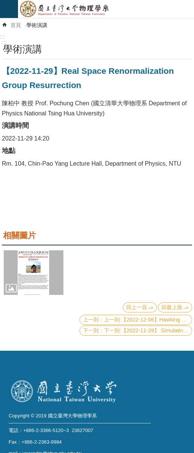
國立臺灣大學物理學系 (106, 9)
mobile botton (9, 9)
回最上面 (171, 307)
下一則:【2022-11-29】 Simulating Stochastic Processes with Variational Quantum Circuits (148, 330)
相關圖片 (19, 235)
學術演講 (36, 25)
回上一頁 (136, 307)
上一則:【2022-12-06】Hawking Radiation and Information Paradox (148, 320)
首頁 (16, 25)
